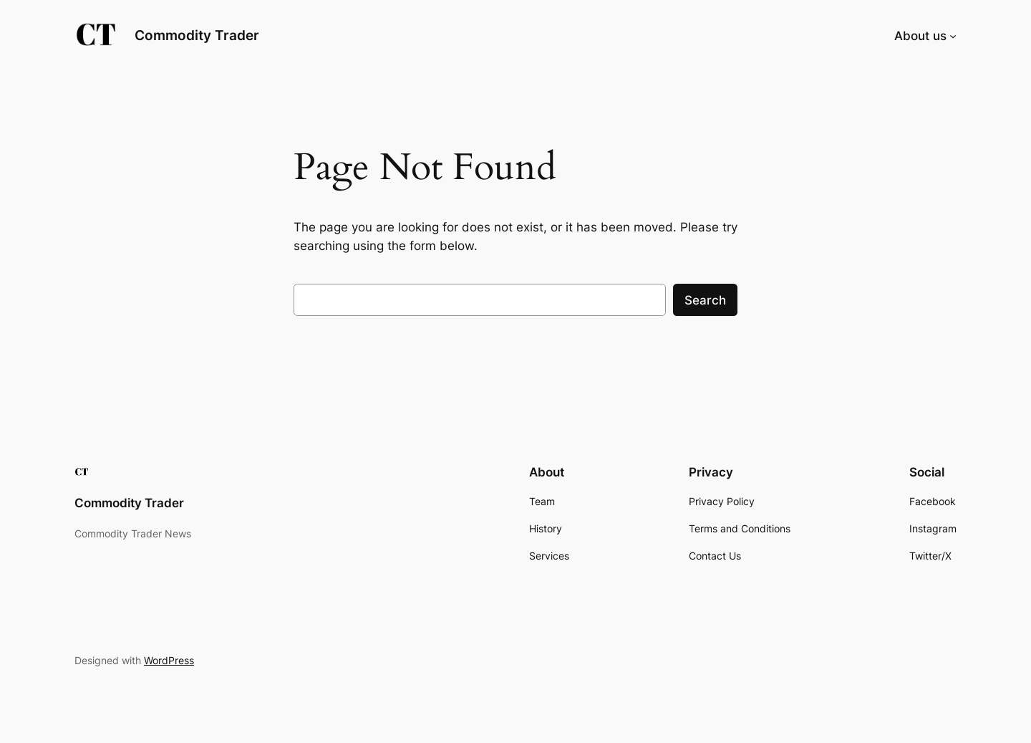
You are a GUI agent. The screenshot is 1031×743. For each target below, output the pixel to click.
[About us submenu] (953, 35)
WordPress (169, 660)
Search (705, 300)
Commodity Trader (197, 35)
